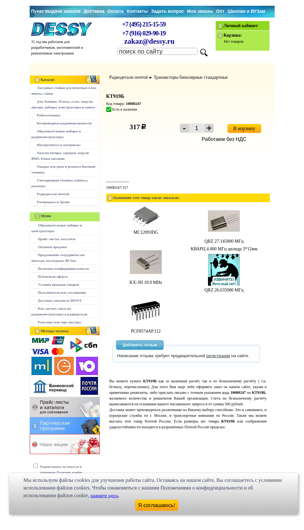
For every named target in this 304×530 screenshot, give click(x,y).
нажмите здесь (104, 495)
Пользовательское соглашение (62, 292)
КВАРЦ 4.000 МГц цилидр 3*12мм (224, 249)
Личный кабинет (241, 25)
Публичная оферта (53, 276)
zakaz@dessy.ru (149, 41)
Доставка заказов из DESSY (60, 300)
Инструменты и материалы (59, 145)
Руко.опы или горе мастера (59, 322)
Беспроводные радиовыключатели (64, 123)
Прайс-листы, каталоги (56, 239)
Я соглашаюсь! (156, 505)
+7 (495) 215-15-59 (144, 24)
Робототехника (48, 115)
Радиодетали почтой (53, 194)
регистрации (218, 355)
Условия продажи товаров (58, 284)
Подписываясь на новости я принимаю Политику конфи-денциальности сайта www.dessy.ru (66, 472)
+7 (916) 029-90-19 (144, 33)
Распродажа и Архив (53, 202)
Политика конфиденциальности (63, 268)
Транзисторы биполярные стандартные (191, 77)
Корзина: (233, 35)
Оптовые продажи (52, 247)
